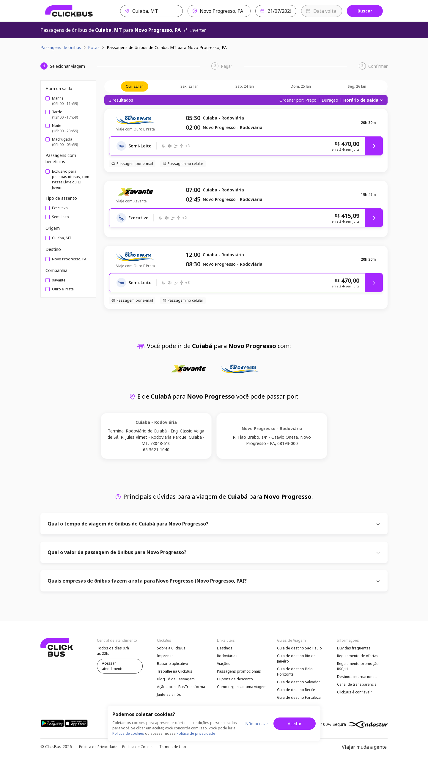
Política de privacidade (196, 733)
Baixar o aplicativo (172, 663)
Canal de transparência (357, 684)
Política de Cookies (138, 746)
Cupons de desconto (235, 679)
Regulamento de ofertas (357, 655)
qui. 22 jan (135, 86)
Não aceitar (256, 723)
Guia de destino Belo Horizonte (295, 671)
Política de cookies (128, 733)
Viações (223, 663)
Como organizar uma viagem (242, 686)
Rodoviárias (227, 655)
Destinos (224, 648)
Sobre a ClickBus (171, 648)
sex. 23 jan (189, 86)
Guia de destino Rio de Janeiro (296, 658)
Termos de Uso (172, 746)
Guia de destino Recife (296, 689)
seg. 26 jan (357, 86)
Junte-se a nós (169, 694)
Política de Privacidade (98, 746)
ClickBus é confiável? (354, 692)
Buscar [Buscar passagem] (365, 11)
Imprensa (165, 655)
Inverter (194, 30)
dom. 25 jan (301, 86)
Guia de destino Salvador (298, 682)
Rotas (94, 47)
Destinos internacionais (357, 676)
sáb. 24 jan (244, 86)
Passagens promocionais (239, 671)
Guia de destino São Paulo (299, 648)
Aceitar (294, 723)
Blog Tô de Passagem (176, 679)
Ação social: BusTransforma (181, 686)
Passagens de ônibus (60, 47)
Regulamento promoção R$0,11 (358, 666)
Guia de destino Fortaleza (299, 697)
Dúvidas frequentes (354, 648)
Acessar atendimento (113, 666)
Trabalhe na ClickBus (174, 671)
